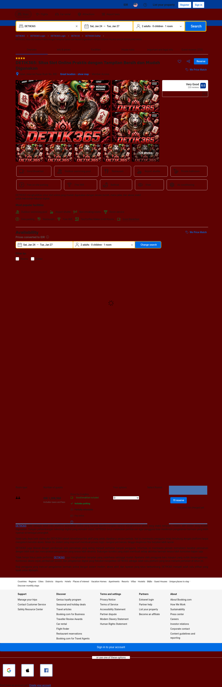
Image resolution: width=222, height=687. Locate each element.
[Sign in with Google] (9, 670)
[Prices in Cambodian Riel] (125, 5)
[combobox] (49, 26)
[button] (111, 647)
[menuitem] (23, 14)
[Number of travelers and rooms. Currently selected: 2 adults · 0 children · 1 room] (159, 26)
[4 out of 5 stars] (20, 58)
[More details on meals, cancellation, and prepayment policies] (71, 522)
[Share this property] (188, 61)
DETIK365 (21, 525)
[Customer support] (145, 5)
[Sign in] (198, 5)
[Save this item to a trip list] (179, 61)
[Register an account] (184, 5)
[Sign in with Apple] (27, 670)
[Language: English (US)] (135, 5)
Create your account (40, 685)
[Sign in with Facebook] (46, 670)
